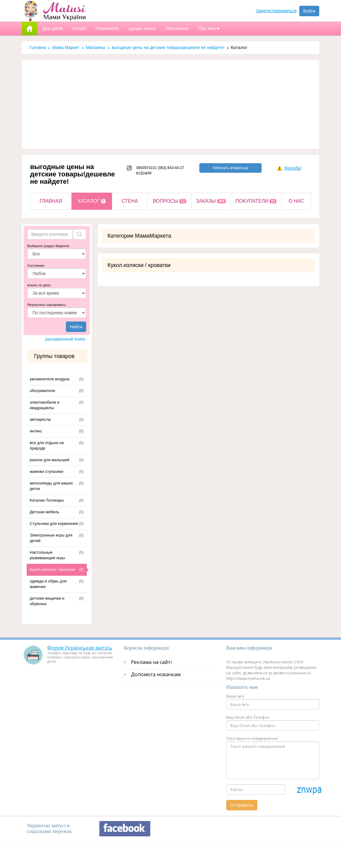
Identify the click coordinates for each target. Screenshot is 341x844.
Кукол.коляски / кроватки (52, 569)
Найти (76, 326)
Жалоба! (292, 168)
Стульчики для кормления (54, 523)
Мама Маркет (65, 47)
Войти (309, 11)
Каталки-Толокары (47, 500)
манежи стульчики (46, 471)
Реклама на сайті (151, 662)
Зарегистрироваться (276, 10)
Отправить (241, 805)
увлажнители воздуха (49, 379)
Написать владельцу (230, 168)
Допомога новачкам (156, 674)
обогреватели (42, 390)
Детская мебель (44, 512)
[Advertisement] (170, 104)
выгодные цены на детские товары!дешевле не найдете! (168, 47)
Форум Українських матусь (79, 647)
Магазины (95, 47)
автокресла (40, 419)
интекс (36, 431)
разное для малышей (49, 460)
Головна (37, 47)
